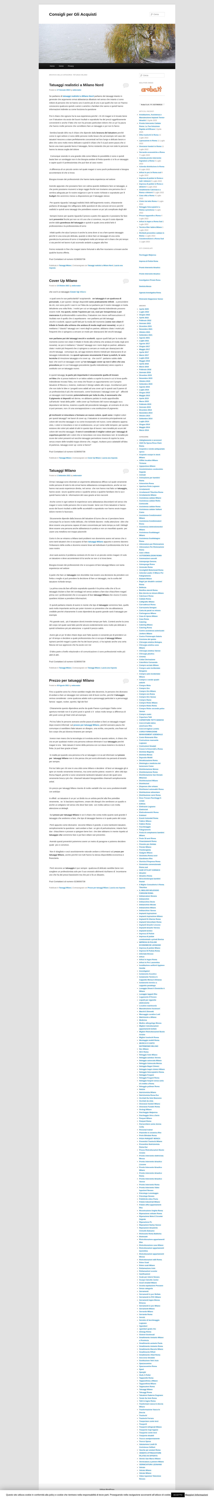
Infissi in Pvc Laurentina (149, 962)
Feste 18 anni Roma (147, 838)
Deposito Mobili (145, 758)
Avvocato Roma (146, 567)
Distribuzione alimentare (149, 792)
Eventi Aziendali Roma (148, 818)
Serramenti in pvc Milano (149, 1306)
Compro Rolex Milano (148, 703)
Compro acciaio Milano (149, 665)
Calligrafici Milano (146, 602)
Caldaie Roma (145, 599)
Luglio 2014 (144, 421)
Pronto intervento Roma (149, 1185)
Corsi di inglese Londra (149, 729)
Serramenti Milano (147, 1309)
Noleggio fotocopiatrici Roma (151, 1072)
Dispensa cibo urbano (148, 786)
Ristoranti (143, 1237)
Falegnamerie (145, 830)
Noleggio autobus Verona (150, 1058)
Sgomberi (143, 1326)
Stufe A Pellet (145, 1375)
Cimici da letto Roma (148, 201)
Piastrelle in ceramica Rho (150, 1133)
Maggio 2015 (144, 395)
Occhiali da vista (146, 1101)
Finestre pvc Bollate (147, 844)
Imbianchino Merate (147, 905)
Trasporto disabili (146, 1436)
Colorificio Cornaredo (148, 662)
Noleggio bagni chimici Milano (152, 1069)
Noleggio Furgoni (146, 1075)
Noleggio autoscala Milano (150, 1060)
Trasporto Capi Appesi (148, 1430)
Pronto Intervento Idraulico (149, 268)
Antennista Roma (146, 483)
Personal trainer (146, 1130)
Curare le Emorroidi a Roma (151, 749)
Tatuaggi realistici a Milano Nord (76, 85)
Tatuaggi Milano (65, 265)
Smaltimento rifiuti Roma (149, 1355)
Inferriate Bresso (146, 954)
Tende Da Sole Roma (148, 1398)
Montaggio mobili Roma (149, 1040)
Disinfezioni (144, 783)
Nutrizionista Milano (147, 1092)
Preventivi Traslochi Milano (150, 1141)
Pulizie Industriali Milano (149, 1202)
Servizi (142, 1317)
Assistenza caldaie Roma (149, 506)
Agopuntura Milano (147, 466)
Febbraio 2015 (145, 404)
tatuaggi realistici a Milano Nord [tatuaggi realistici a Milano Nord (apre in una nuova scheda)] (78, 96)
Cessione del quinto (147, 639)
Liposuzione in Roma (148, 141)
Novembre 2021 (145, 329)
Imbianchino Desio (147, 902)
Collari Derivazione (147, 659)
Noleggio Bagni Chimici (149, 1066)
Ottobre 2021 (144, 332)
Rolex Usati (144, 1262)
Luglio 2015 (144, 390)
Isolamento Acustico (148, 974)
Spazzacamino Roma (148, 1366)
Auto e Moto (144, 553)
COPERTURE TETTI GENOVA (151, 720)
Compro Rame (145, 700)
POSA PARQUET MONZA (149, 1138)
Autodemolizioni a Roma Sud (151, 239)
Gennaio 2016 (145, 372)
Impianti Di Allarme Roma (150, 919)
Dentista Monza (145, 755)
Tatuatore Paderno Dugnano (151, 1395)
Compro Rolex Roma (148, 706)
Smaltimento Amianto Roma (151, 1346)
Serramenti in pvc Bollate (149, 1294)
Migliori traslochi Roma (149, 1037)
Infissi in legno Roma (148, 960)
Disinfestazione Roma (148, 772)
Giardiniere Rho (146, 858)
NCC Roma (143, 1052)
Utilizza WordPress (107, 1489)
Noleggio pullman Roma (149, 1086)
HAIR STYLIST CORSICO (149, 870)
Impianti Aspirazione (148, 913)
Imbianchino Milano (147, 908)
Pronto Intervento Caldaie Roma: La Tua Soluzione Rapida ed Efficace (150, 126)
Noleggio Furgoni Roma (149, 1078)
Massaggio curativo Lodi (149, 1014)
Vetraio (142, 1467)
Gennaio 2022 (145, 323)
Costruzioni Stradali (147, 746)
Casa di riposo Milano (148, 616)
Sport (141, 1369)
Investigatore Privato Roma (149, 280)
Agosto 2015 (144, 387)
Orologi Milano (145, 1110)
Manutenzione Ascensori (149, 1009)
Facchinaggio (145, 827)
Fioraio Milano (145, 847)
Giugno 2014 (144, 424)
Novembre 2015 (145, 378)
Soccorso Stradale (147, 1358)
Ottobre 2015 (144, 381)
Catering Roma (145, 628)
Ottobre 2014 (144, 416)
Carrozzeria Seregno (147, 608)
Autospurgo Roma (147, 564)
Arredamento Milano (147, 495)
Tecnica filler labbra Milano (150, 227)
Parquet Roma (145, 1121)
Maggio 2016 (144, 361)
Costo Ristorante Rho (148, 737)
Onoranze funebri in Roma (150, 146)
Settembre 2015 (145, 384)
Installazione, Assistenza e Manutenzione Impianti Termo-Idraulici (152, 117)
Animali (142, 475)
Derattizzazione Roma (148, 760)
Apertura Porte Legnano (149, 486)
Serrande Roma (145, 1314)
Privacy (71, 66)
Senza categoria (146, 1288)
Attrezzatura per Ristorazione (151, 544)
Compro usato (145, 714)
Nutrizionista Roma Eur (149, 1095)
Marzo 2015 (144, 401)
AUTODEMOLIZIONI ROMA (150, 556)
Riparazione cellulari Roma (150, 1213)
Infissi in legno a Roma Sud (150, 221)
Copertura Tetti (145, 717)
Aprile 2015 (144, 398)
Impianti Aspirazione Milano (151, 916)
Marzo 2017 (144, 355)
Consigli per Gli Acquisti (72, 14)
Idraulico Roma (145, 876)
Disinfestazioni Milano (148, 781)
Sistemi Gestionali (147, 1335)
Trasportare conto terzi (148, 1421)
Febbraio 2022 (145, 320)
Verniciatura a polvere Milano (151, 1462)
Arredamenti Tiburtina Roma (151, 492)
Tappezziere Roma (147, 1386)
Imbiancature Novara (148, 896)
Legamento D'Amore (148, 997)
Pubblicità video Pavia (148, 1199)
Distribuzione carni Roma (150, 795)
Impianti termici (145, 931)
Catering (142, 622)
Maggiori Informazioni (196, 1495)
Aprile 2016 (144, 364)
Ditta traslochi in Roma (149, 135)
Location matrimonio (148, 1006)
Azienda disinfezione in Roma (151, 167)
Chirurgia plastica (146, 654)
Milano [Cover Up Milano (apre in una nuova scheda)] (78, 292)
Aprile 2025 (144, 309)
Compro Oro (144, 688)
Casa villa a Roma (146, 195)
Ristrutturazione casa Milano (151, 1245)
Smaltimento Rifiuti (147, 1352)
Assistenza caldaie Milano (150, 498)
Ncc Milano (144, 1049)
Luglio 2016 (144, 358)
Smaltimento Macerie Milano (151, 1349)
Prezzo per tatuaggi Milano (71, 680)
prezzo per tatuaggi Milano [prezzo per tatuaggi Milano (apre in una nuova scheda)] (86, 725)
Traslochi (143, 1415)
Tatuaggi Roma (145, 1392)
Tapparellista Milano (147, 1384)
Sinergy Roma (145, 1332)
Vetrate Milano (145, 1473)
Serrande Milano (146, 1312)
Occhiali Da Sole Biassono (150, 1098)
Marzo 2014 (144, 430)
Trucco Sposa (145, 1441)
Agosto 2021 (144, 338)
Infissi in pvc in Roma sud (150, 172)
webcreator (76, 90)
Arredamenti (144, 489)
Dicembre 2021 (145, 326)
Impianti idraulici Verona (149, 928)
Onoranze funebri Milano (149, 1104)
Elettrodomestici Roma (149, 812)
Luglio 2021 (144, 341)
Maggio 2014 (144, 427)
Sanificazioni (144, 1274)
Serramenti (143, 1291)
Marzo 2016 (144, 367)
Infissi (141, 957)
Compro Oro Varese (147, 697)
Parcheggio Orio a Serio (149, 1115)
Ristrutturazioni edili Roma (150, 1260)
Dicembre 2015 (145, 375)
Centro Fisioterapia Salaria (150, 636)
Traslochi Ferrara (146, 1418)
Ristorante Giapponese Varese (151, 299)
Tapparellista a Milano (148, 1381)
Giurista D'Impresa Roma (149, 861)
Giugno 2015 (144, 393)
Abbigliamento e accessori (150, 440)
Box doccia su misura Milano (151, 593)
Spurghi (142, 1372)
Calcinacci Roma (146, 596)
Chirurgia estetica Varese (149, 651)
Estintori (142, 815)
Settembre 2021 (145, 335)
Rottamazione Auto (147, 1268)
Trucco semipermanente (149, 1439)
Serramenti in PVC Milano (150, 1297)
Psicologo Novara (146, 1196)
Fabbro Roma (145, 824)
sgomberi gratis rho (147, 1329)
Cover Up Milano (63, 281)
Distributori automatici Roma (151, 789)
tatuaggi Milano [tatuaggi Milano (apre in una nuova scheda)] (95, 541)
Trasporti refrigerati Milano (150, 1427)
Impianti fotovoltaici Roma (150, 922)
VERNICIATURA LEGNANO (150, 1464)
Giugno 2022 (144, 315)
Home (52, 66)
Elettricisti (143, 809)
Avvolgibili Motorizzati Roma (151, 570)
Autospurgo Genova (147, 561)
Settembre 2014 (145, 419)
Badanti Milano (145, 579)
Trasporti (143, 1424)
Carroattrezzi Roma (147, 605)
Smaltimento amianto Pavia (150, 1343)
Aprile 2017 (144, 352)
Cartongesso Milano (147, 613)
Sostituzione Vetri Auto (149, 1361)
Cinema (142, 657)
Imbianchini (144, 899)
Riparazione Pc (145, 1222)
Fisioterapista (145, 850)
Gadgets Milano (145, 853)
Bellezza (142, 587)
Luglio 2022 (144, 312)
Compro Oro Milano (147, 691)
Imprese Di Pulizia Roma (149, 951)
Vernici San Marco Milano (150, 1459)
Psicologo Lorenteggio (148, 1193)
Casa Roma (144, 619)
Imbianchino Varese (147, 911)
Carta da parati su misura (149, 610)
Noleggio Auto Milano (148, 1055)
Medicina (143, 1020)
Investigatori (144, 971)
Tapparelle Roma (146, 1378)
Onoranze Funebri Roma (149, 1107)
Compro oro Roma (147, 694)
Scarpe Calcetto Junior (149, 1280)
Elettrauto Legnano (147, 807)
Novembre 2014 (145, 413)
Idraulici (142, 873)
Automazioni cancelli (148, 558)
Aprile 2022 (144, 318)
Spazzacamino (145, 1363)
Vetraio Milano (145, 1470)
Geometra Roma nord (148, 856)
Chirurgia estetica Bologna (150, 642)
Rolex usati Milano (147, 1265)
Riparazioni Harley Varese (150, 1225)
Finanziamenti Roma (147, 841)
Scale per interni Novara (149, 1277)
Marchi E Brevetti (146, 1011)
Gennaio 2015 (145, 407)
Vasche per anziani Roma (149, 1450)
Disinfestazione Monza (148, 769)
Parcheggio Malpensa (148, 1112)
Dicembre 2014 (145, 410)
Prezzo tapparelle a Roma (150, 216)
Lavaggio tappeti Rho (148, 994)
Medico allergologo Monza (150, 1023)
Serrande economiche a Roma (152, 152)
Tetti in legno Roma (147, 1401)
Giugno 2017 (144, 346)
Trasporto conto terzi (148, 1433)
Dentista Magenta (146, 752)
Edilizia (142, 804)
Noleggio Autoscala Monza (150, 1063)
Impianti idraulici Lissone (149, 925)
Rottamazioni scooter (148, 1271)
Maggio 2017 (144, 349)
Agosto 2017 (144, 344)
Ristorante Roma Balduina (150, 1234)
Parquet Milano (145, 1118)
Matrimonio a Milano (147, 1017)
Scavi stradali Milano (148, 1283)
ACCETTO (177, 1495)
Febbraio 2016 (145, 370)
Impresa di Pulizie (146, 934)
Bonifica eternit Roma (148, 590)
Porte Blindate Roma (148, 1135)
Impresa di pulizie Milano (149, 948)
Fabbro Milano (145, 821)
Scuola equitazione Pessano (151, 1286)
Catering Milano (146, 625)
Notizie (142, 1089)
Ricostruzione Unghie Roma (151, 1211)
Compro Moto (145, 685)
